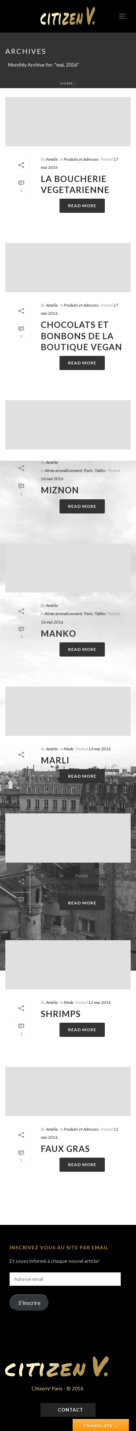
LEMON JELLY (70, 887)
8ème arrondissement (63, 613)
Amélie (52, 159)
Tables (100, 470)
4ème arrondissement (63, 470)
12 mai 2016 (99, 1002)
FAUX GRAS (65, 1148)
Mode (69, 748)
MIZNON (60, 490)
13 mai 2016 (99, 748)
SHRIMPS (61, 1014)
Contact (69, 1410)
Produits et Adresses (81, 159)
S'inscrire (29, 1302)
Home (66, 83)
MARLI (55, 760)
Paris (88, 470)
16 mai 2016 (52, 478)
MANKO (58, 633)
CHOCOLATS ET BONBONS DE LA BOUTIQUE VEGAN (81, 335)
